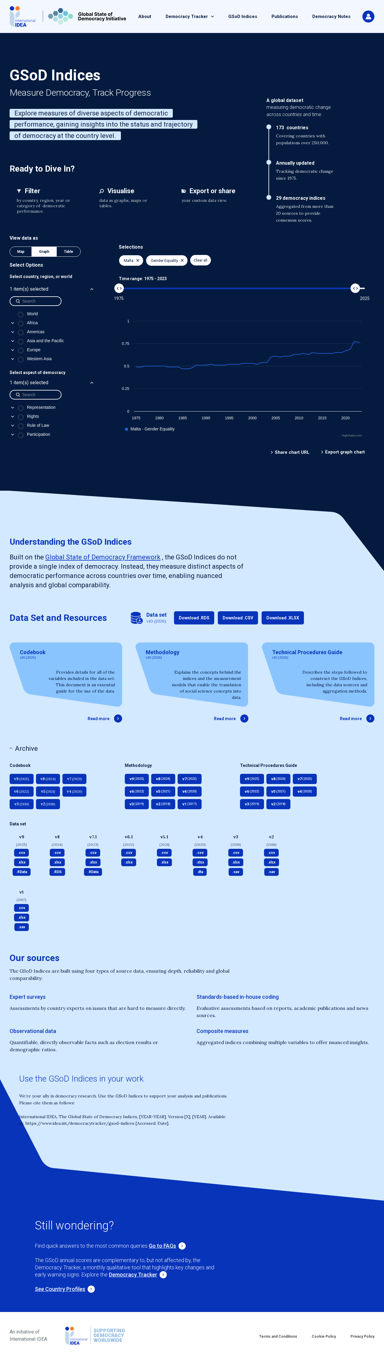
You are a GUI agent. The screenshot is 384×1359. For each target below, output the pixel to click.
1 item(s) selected (52, 289)
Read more (105, 718)
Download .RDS (194, 617)
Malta (132, 260)
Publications (285, 16)
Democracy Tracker (187, 16)
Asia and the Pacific (45, 340)
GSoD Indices (242, 16)
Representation (41, 407)
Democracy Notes (331, 16)
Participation (38, 434)
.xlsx (22, 862)
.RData (21, 872)
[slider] (119, 288)
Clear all (200, 260)
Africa (32, 322)
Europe (33, 349)
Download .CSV (238, 617)
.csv (21, 853)
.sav (235, 872)
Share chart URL (292, 452)
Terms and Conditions (278, 1336)
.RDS (57, 872)
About (144, 16)
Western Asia (39, 358)
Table (68, 252)
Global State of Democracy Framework (102, 557)
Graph (44, 252)
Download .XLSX (282, 617)
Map (20, 252)
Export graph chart (345, 452)
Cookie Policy (324, 1336)
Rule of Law (38, 425)
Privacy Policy (362, 1336)
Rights (33, 416)
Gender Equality (167, 260)
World (32, 313)
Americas (35, 331)
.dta (200, 872)
